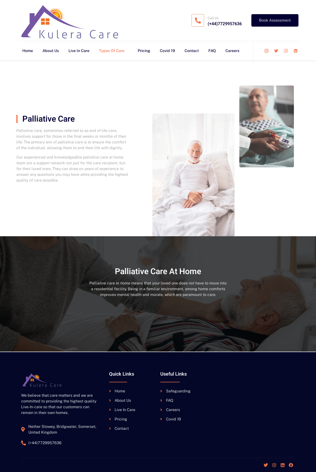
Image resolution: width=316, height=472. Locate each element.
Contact (192, 50)
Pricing (144, 50)
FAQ (212, 50)
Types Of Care (113, 50)
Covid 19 (167, 50)
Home (27, 50)
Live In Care (78, 50)
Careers (232, 50)
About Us (51, 50)
